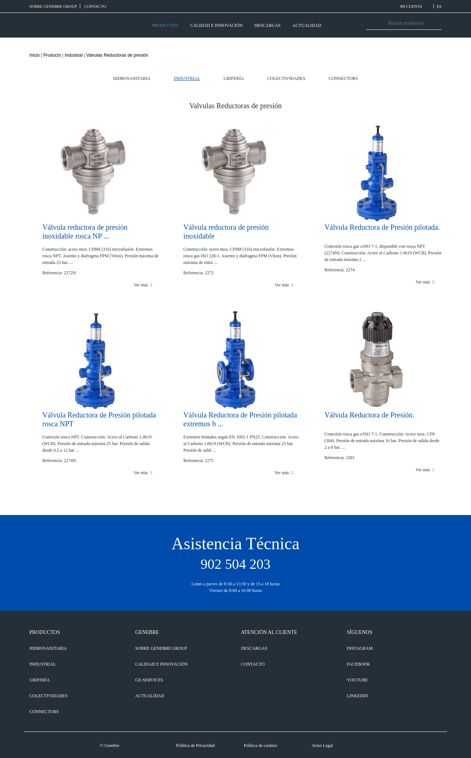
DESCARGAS (267, 25)
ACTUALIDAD (306, 25)
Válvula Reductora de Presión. (369, 415)
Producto (52, 55)
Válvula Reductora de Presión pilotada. (382, 227)
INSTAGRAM (360, 648)
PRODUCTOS (165, 25)
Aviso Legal (322, 745)
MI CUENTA (415, 6)
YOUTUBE (357, 680)
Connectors (343, 78)
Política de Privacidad (195, 745)
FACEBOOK (359, 664)
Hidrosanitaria (131, 78)
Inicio (34, 55)
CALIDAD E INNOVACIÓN (216, 25)
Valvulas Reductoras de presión (117, 55)
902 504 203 (235, 564)
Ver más (143, 285)
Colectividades (286, 78)
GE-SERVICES (149, 680)
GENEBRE (147, 632)
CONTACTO (95, 6)
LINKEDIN (357, 695)
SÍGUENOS (359, 632)
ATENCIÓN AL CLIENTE (269, 632)
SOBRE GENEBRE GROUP (53, 6)
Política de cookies (260, 745)
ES (439, 6)
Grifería (234, 78)
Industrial (74, 55)
